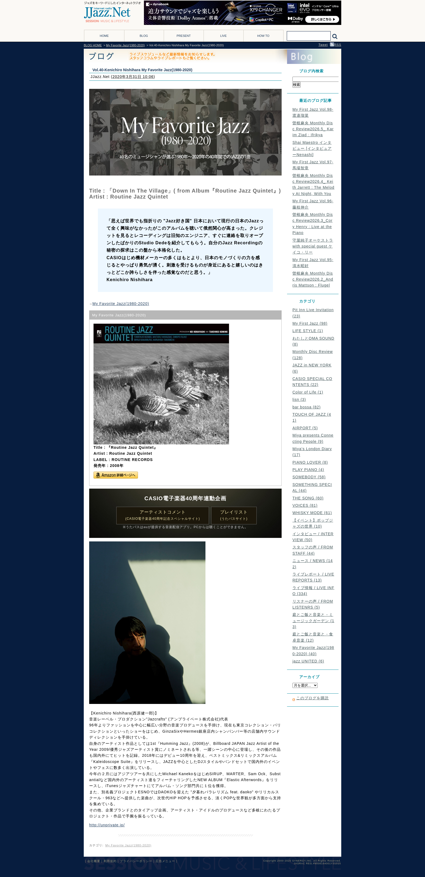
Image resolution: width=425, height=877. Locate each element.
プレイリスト (234, 515)
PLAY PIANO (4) (308, 469)
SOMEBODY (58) (309, 477)
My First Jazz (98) (309, 323)
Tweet (323, 44)
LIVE (223, 35)
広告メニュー (165, 861)
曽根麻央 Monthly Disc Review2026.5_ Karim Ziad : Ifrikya (313, 129)
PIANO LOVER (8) (310, 462)
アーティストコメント (162, 515)
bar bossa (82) (306, 407)
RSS (335, 44)
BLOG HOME (93, 45)
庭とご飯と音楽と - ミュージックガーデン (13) (313, 620)
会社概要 (93, 861)
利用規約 (110, 861)
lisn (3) (299, 399)
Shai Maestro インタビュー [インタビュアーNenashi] (312, 148)
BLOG (144, 35)
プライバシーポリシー (136, 861)
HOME (104, 35)
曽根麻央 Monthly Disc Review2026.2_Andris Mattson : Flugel (312, 279)
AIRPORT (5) (305, 428)
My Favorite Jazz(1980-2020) (125, 45)
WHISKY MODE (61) (312, 513)
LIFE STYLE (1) (307, 331)
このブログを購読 (312, 698)
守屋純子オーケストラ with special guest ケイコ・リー (312, 246)
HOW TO (263, 35)
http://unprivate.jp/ (107, 825)
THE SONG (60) (308, 498)
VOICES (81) (305, 505)
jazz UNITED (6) (308, 661)
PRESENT (184, 35)
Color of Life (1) (307, 392)
